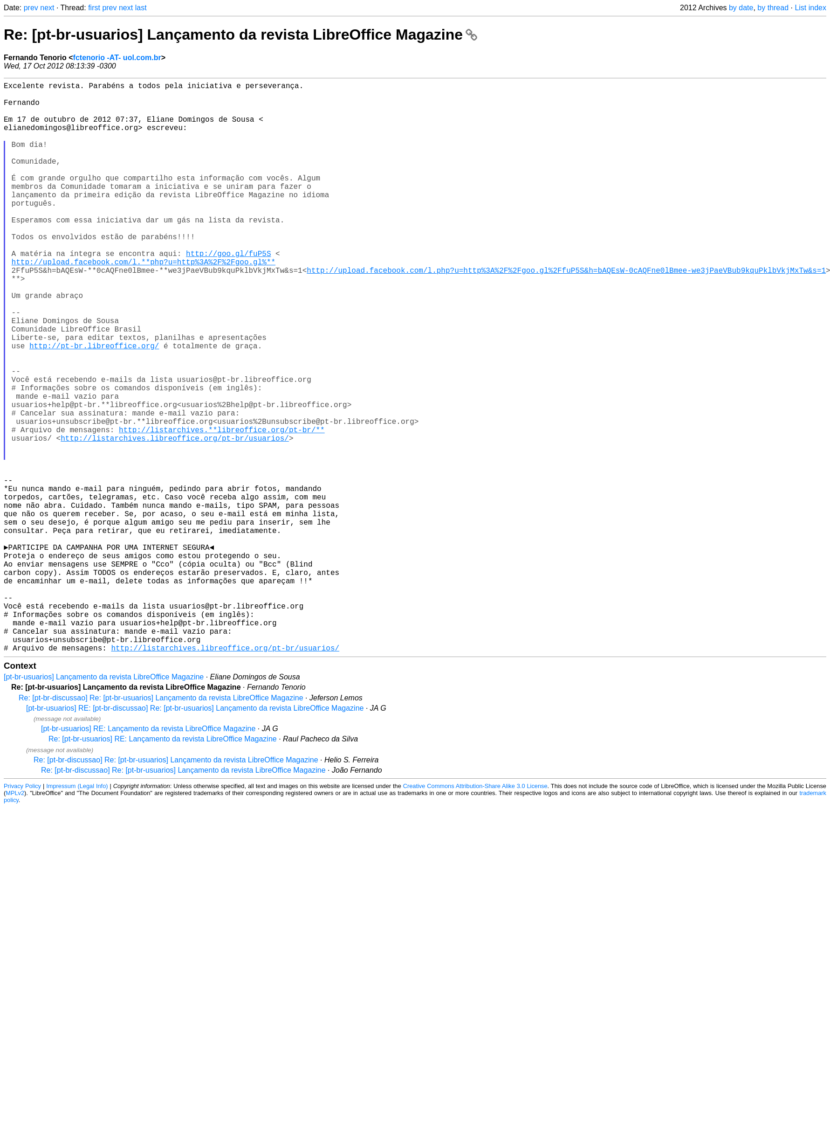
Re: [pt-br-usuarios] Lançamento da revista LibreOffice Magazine (240, 34)
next (47, 8)
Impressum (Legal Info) (77, 912)
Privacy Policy (22, 912)
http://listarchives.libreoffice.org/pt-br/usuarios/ (175, 518)
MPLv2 (15, 919)
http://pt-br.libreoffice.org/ (94, 405)
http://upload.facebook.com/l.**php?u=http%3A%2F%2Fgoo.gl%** (143, 303)
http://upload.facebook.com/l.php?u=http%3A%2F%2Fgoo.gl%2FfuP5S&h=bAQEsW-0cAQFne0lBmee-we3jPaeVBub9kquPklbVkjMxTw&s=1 (566, 313)
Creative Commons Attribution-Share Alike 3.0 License (475, 912)
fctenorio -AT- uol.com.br (117, 58)
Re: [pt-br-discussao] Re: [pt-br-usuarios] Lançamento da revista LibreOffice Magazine (161, 825)
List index (810, 8)
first (94, 8)
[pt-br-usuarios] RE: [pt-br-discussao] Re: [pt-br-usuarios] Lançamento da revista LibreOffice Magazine (195, 835)
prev (31, 8)
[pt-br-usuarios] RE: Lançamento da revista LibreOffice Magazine (148, 855)
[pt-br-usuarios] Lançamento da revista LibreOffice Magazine (104, 804)
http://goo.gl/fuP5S (228, 292)
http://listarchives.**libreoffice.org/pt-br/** (222, 508)
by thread (773, 8)
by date (741, 8)
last (141, 8)
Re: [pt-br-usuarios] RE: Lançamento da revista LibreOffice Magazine (162, 866)
